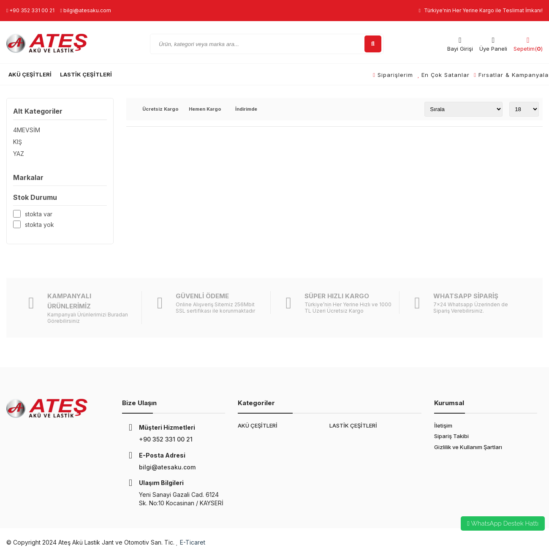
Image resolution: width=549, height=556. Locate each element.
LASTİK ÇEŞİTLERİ (86, 74)
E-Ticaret (192, 542)
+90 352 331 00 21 (30, 10)
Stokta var (38, 214)
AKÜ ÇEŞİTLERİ (30, 74)
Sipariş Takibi (451, 436)
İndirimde (246, 109)
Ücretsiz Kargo (160, 109)
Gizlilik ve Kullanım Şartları (468, 447)
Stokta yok (39, 224)
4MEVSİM (26, 130)
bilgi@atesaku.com (85, 10)
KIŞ (17, 141)
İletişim (443, 425)
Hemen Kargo (205, 109)
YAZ (18, 153)
